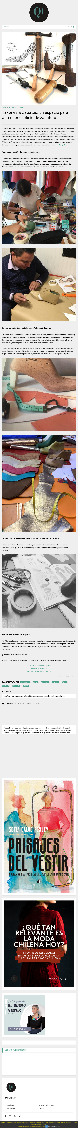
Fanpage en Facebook (39, 668)
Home (4, 108)
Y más (58, 1126)
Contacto (41, 1108)
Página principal (9, 1105)
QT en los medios (10, 1108)
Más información (52, 1126)
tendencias (12, 108)
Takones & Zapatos (59, 145)
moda (21, 108)
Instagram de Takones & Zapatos (39, 671)
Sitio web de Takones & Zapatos (39, 666)
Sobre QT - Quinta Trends (46, 1105)
